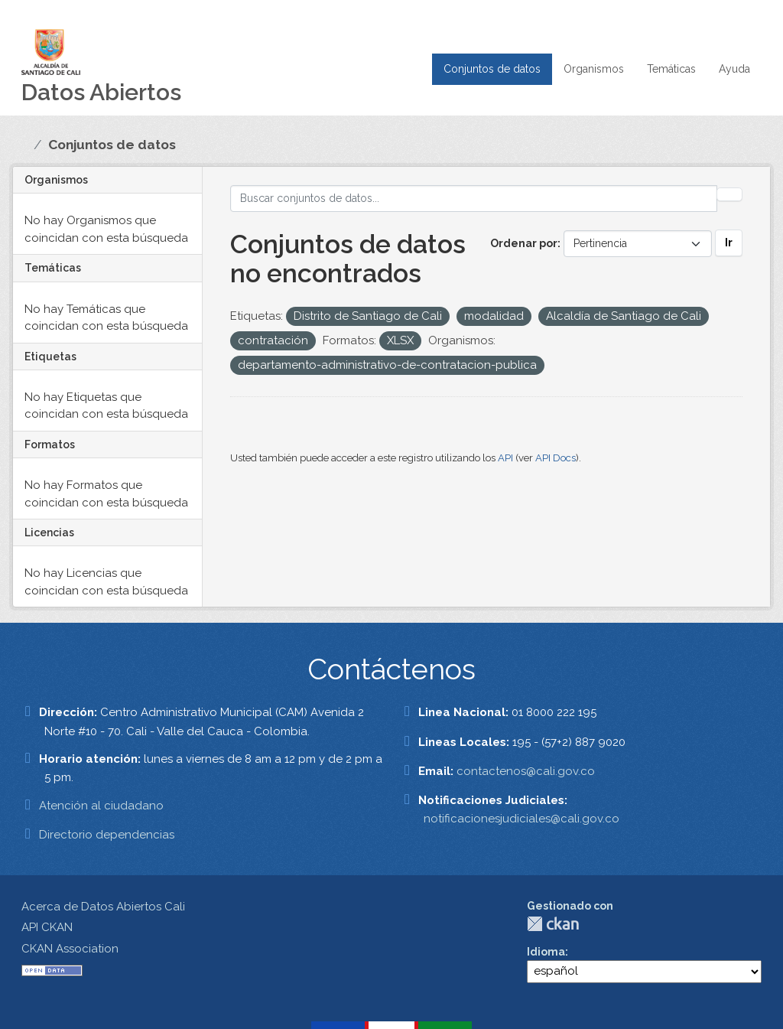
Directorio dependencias (106, 835)
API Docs (555, 458)
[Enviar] (729, 194)
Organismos (594, 69)
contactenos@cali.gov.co (525, 771)
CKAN (553, 924)
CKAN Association (70, 949)
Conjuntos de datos (492, 69)
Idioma (546, 952)
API (505, 458)
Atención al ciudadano (101, 805)
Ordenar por (523, 243)
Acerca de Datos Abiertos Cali (103, 906)
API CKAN (47, 927)
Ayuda (734, 69)
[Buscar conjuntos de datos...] (474, 198)
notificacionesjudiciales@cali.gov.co (521, 818)
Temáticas (671, 69)
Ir (729, 242)
